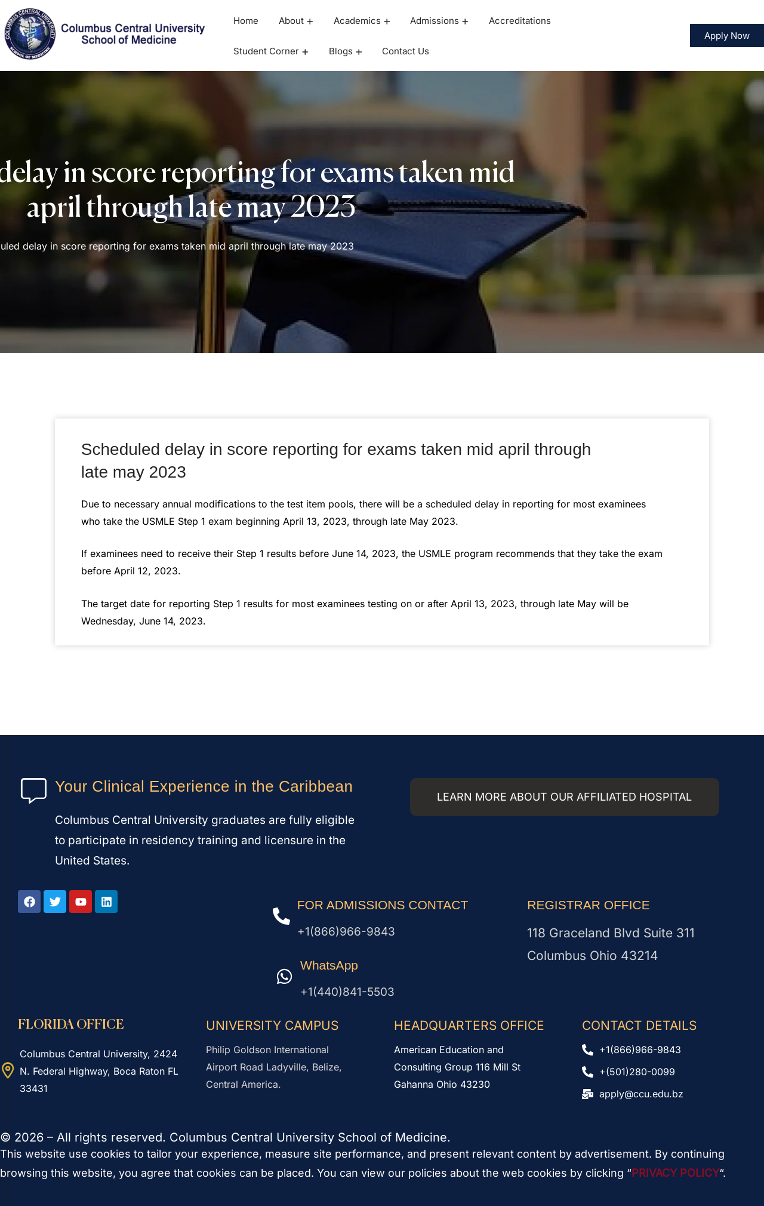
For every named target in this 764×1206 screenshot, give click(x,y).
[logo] (105, 35)
